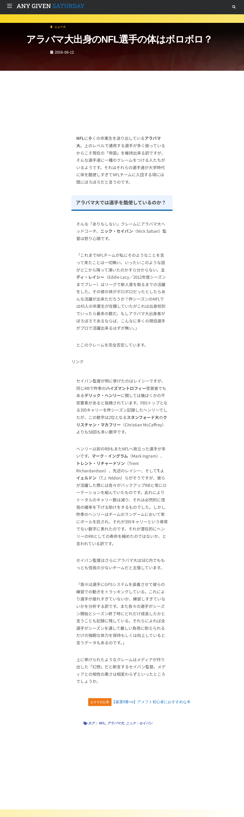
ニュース (32, 25)
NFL (102, 723)
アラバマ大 (115, 723)
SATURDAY (51, 6)
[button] (234, 7)
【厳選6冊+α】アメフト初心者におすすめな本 (151, 702)
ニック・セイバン (139, 723)
